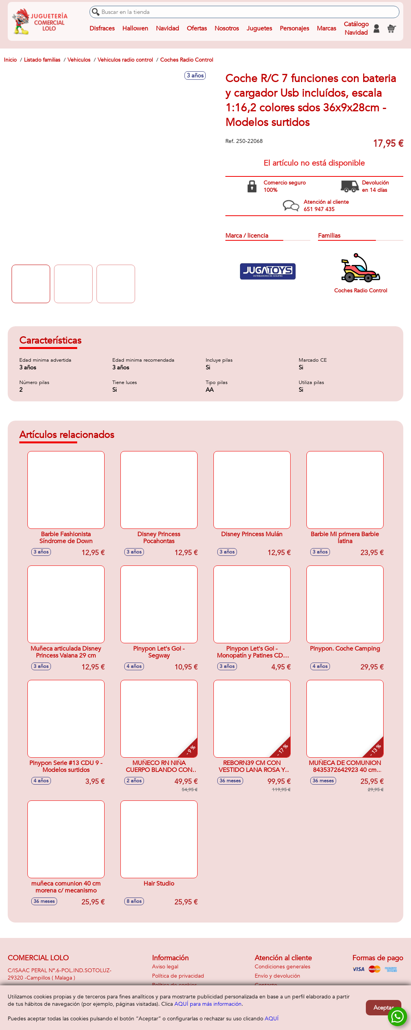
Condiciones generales (282, 966)
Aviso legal (165, 966)
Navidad (167, 28)
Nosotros (227, 28)
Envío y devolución (277, 976)
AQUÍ (272, 1018)
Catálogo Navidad (356, 28)
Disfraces (102, 28)
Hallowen (135, 28)
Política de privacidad (178, 976)
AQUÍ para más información (208, 1004)
